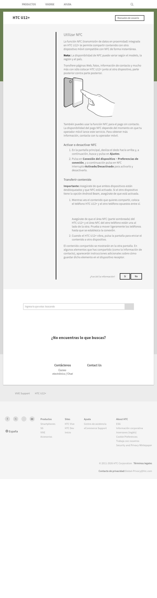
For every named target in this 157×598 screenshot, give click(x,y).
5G (37, 516)
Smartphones (44, 512)
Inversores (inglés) (126, 520)
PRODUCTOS (30, 4)
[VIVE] (148, 4)
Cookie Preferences (126, 525)
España (14, 519)
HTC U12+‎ (43, 481)
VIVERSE (52, 4)
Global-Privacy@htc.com (137, 562)
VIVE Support (23, 481)
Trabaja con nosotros (127, 529)
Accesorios (42, 525)
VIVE (39, 520)
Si (125, 361)
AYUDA (72, 4)
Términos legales (142, 555)
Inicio (65, 527)
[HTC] (9, 4)
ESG (117, 512)
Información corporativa (129, 516)
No (136, 361)
